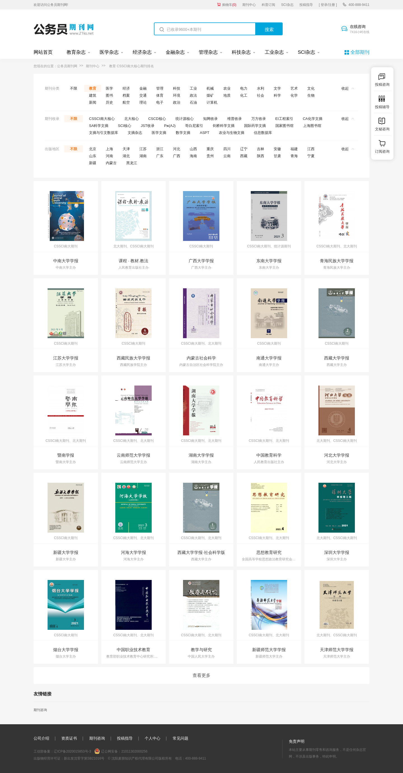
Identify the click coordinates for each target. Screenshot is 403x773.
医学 (109, 88)
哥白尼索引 (194, 126)
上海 (109, 149)
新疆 (92, 163)
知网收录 (210, 119)
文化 (311, 88)
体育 (159, 95)
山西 (193, 149)
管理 (159, 88)
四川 (227, 149)
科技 (176, 88)
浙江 (159, 149)
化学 (294, 95)
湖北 (126, 156)
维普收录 (234, 119)
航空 (126, 102)
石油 (193, 102)
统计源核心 (184, 119)
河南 (109, 156)
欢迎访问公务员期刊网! (51, 5)
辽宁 (243, 149)
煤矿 (210, 95)
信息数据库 (263, 133)
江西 (311, 149)
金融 (143, 88)
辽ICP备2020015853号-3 (72, 751)
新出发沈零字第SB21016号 (84, 758)
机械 (210, 88)
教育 (92, 88)
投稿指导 (306, 5)
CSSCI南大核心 (102, 119)
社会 (260, 95)
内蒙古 (111, 163)
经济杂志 (142, 52)
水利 (260, 88)
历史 (109, 102)
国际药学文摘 (255, 126)
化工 (243, 95)
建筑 (92, 95)
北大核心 (131, 119)
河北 (176, 149)
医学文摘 (159, 133)
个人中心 (152, 738)
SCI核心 (124, 126)
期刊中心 (249, 5)
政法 (193, 95)
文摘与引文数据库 (103, 133)
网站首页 (43, 52)
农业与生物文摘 (231, 133)
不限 (73, 88)
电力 (243, 88)
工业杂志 (274, 52)
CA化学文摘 (312, 119)
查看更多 (201, 675)
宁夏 (311, 156)
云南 (227, 156)
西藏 (243, 156)
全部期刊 (359, 52)
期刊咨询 (40, 710)
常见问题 (180, 738)
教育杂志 (76, 52)
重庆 (210, 149)
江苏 (143, 149)
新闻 (92, 102)
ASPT (204, 133)
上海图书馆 (312, 126)
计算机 (212, 102)
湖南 (143, 156)
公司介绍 (41, 738)
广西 (176, 156)
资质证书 (69, 738)
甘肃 (277, 156)
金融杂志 (175, 52)
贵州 (210, 156)
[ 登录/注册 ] (328, 5)
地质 (227, 95)
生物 (311, 95)
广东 (159, 156)
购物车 (229, 5)
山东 (92, 156)
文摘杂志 (135, 133)
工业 (193, 88)
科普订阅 (268, 5)
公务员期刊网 (67, 66)
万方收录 (258, 119)
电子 (159, 102)
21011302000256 (134, 751)
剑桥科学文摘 (224, 126)
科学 (277, 95)
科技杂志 (241, 52)
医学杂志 (109, 52)
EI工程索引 (284, 119)
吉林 (260, 149)
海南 (193, 156)
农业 (227, 88)
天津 (126, 149)
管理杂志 (208, 52)
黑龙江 (131, 163)
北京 (92, 149)
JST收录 (147, 126)
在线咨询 (359, 29)
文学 (277, 88)
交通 (143, 95)
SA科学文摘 (98, 126)
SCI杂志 (287, 5)
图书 (109, 95)
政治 (176, 102)
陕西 (260, 156)
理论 (143, 102)
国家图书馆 (284, 126)
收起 (347, 88)
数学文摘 (183, 133)
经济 (126, 88)
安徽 (277, 149)
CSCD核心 (157, 119)
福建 (294, 149)
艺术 (294, 88)
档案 (126, 95)
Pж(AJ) (169, 126)
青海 (294, 156)
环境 (176, 95)
